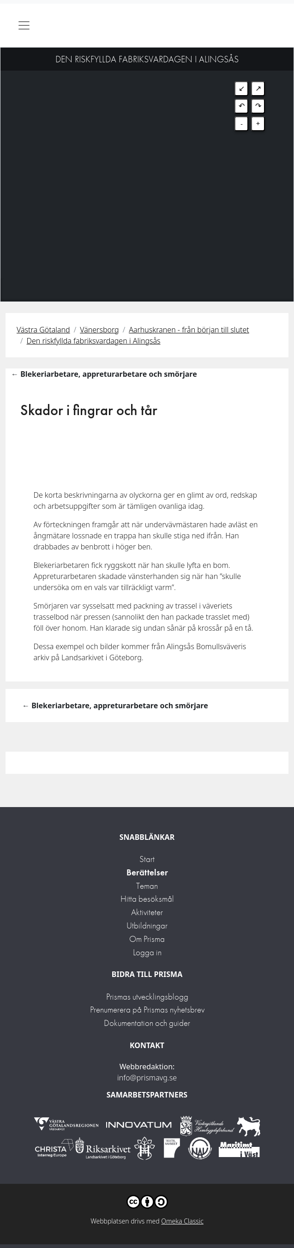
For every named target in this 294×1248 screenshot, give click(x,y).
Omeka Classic (182, 1221)
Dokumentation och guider (147, 1023)
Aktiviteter (147, 912)
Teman (147, 886)
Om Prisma (147, 939)
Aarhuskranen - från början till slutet (189, 330)
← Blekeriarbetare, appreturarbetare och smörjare (104, 374)
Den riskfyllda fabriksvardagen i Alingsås (94, 341)
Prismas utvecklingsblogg (147, 996)
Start (147, 859)
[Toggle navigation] (24, 25)
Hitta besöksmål (147, 898)
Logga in (147, 952)
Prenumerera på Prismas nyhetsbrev (147, 1009)
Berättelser (147, 872)
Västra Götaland (43, 330)
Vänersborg (99, 330)
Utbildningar (147, 925)
